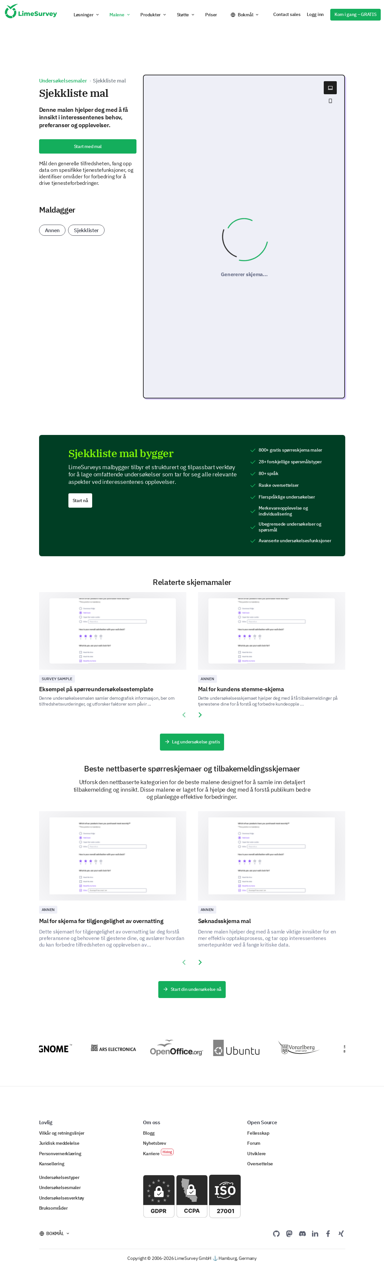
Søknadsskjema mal (224, 921)
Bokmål (245, 15)
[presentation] (184, 715)
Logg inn (315, 14)
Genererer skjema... (244, 274)
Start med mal (88, 146)
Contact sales (286, 14)
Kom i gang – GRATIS (355, 14)
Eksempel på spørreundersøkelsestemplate (96, 689)
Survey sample (57, 678)
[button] (87, 15)
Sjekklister (86, 230)
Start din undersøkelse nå (192, 989)
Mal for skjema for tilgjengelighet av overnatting (101, 921)
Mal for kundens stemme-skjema (241, 689)
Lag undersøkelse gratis (192, 742)
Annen (52, 230)
